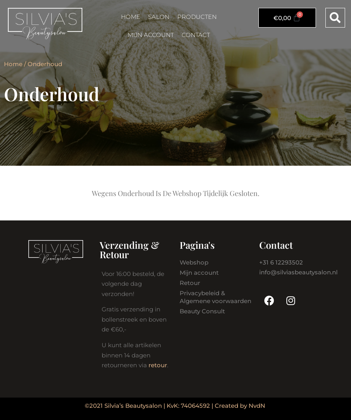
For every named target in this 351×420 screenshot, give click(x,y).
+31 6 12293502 (281, 262)
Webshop (194, 262)
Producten (197, 16)
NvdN (257, 405)
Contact (196, 35)
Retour (190, 283)
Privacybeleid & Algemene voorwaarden (215, 297)
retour (158, 365)
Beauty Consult (202, 311)
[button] (335, 18)
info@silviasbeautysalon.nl (298, 272)
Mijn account (151, 35)
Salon (158, 16)
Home (130, 16)
